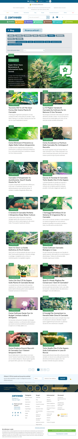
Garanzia (48, 417)
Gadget (26, 413)
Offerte (26, 415)
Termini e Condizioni (51, 405)
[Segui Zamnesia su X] (20, 412)
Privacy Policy (21, 382)
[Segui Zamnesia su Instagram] (15, 412)
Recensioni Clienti (39, 408)
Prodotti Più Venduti (40, 404)
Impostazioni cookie (62, 434)
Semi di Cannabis (28, 397)
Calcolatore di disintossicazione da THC (62, 399)
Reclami (48, 420)
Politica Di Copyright (51, 422)
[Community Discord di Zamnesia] (18, 415)
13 (44, 369)
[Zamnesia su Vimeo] (18, 412)
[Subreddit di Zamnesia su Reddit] (15, 415)
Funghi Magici (28, 408)
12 (41, 369)
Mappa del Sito (39, 424)
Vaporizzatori (27, 402)
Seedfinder (38, 397)
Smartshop (27, 406)
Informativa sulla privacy (40, 427)
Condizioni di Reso (50, 411)
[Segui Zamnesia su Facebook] (12, 412)
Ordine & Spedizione (51, 403)
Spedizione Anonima (40, 422)
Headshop (27, 399)
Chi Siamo (38, 406)
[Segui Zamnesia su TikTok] (12, 415)
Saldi (26, 417)
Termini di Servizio (28, 382)
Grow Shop (27, 411)
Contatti (48, 397)
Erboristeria (27, 404)
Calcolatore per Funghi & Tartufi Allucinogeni (61, 404)
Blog (37, 399)
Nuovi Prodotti (39, 402)
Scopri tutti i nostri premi (59, 388)
